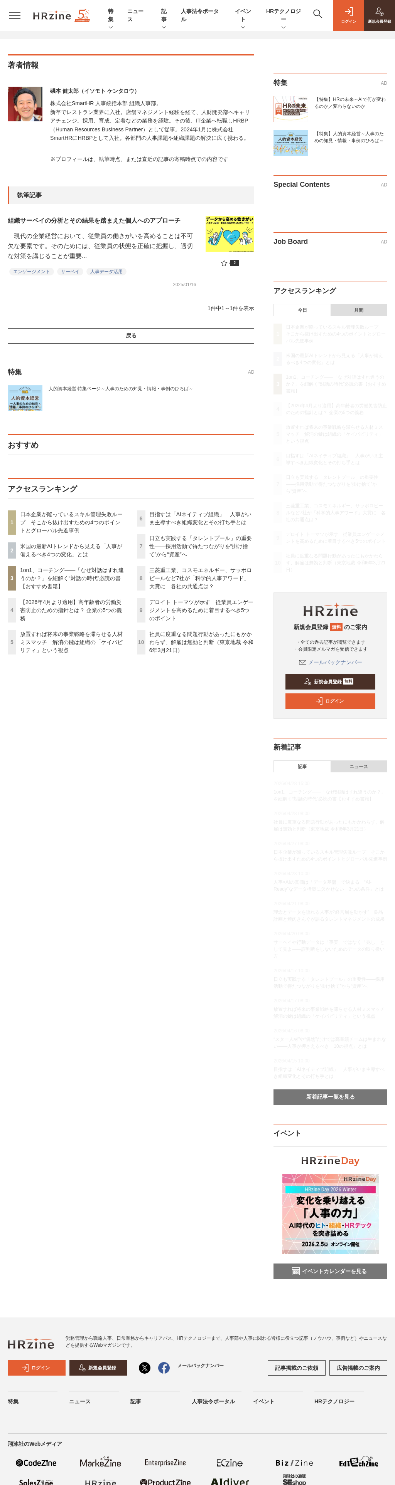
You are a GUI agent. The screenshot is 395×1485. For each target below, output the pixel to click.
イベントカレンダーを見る (329, 1271)
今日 (302, 310)
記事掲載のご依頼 (296, 1368)
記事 (164, 15)
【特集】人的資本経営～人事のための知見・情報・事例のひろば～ (349, 137)
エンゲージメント (31, 271)
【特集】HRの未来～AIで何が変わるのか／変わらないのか (350, 103)
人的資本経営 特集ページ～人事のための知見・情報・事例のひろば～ (121, 388)
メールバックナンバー (330, 662)
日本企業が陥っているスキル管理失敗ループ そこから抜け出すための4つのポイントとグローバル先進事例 (71, 522)
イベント (243, 15)
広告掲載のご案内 (358, 1368)
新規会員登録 (329, 682)
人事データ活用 (106, 271)
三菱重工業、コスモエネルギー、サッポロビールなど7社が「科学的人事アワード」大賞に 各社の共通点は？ (200, 578)
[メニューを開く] (14, 15)
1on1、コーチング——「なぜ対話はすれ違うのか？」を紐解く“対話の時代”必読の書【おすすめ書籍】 (72, 578)
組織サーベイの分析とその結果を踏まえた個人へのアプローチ (94, 220)
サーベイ (70, 271)
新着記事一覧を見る (330, 1097)
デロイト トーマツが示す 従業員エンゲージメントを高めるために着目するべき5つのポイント (201, 610)
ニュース (358, 766)
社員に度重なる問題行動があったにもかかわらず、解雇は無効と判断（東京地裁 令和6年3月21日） (201, 642)
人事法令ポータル (213, 1401)
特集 (111, 15)
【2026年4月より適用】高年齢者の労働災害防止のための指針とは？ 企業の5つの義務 (71, 610)
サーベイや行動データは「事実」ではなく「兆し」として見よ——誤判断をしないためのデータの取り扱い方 (329, 949)
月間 (358, 310)
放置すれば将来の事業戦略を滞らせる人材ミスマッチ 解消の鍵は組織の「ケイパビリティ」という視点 (71, 642)
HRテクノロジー (283, 15)
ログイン (329, 701)
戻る (131, 335)
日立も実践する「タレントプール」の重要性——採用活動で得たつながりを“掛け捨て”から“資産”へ (200, 546)
